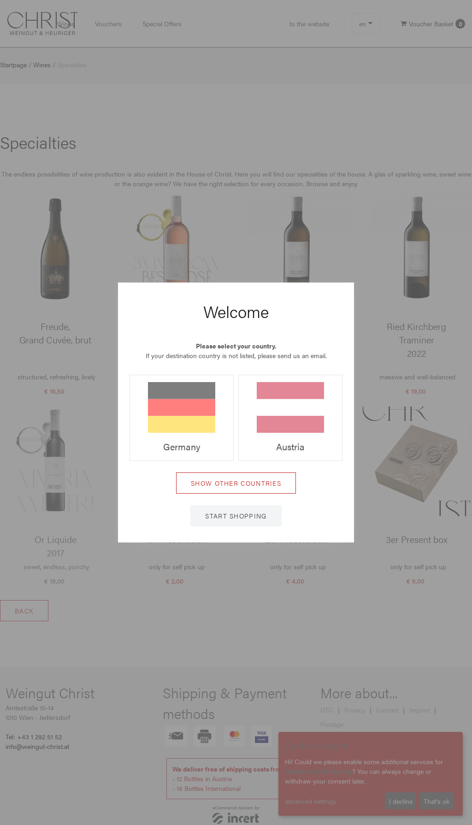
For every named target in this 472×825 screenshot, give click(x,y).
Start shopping (235, 515)
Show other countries (236, 483)
